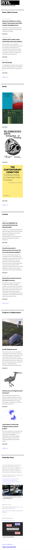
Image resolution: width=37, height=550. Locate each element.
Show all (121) (5, 303)
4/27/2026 (4, 501)
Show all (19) (5, 205)
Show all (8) (5, 448)
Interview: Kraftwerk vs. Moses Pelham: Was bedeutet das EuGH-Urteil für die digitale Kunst (12, 23)
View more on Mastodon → (7, 544)
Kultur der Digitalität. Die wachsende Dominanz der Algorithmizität (10, 225)
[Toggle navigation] (35, 2)
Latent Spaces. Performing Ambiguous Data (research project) (10, 426)
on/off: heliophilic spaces (9, 349)
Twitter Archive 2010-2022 (9, 547)
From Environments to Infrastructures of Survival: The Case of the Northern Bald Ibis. (11, 250)
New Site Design (7, 62)
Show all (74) (5, 77)
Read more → (5, 33)
